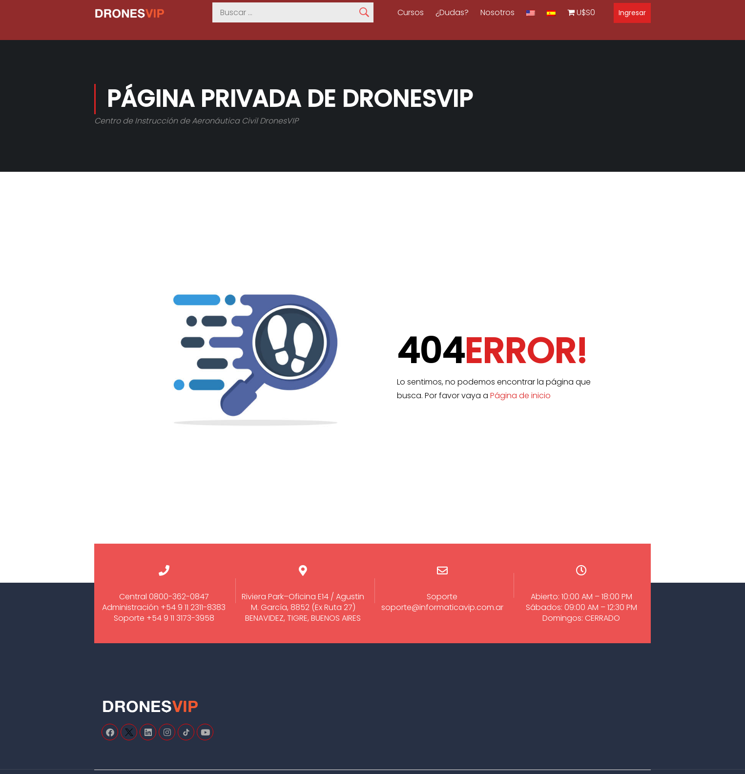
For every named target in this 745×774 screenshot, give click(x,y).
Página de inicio (520, 395)
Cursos (410, 13)
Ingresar (632, 13)
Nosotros (497, 13)
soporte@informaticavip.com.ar (442, 607)
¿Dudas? (452, 13)
